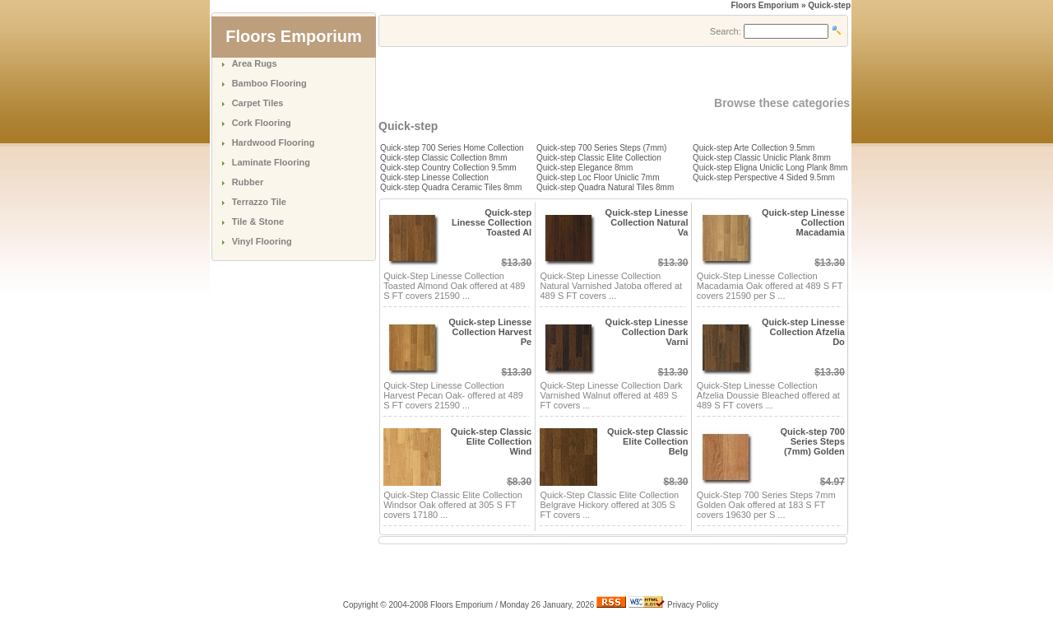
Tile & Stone (258, 221)
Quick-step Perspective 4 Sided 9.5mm (764, 177)
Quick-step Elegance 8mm (584, 167)
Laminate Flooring (271, 162)
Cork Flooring (261, 123)
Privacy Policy (692, 604)
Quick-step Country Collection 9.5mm (448, 167)
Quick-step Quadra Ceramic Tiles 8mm (451, 187)
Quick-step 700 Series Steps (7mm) (601, 147)
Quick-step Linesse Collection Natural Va (647, 222)
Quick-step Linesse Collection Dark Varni (647, 332)
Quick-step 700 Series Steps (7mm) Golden (813, 441)
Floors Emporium (765, 5)
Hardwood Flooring (273, 142)
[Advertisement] (570, 71)
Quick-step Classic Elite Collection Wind (491, 441)
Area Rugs (254, 63)
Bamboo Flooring (269, 83)
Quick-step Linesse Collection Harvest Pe (489, 332)
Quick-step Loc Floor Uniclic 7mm (597, 177)
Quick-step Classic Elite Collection (598, 157)
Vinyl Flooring (262, 241)
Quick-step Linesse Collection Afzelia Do (803, 332)
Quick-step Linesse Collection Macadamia (803, 222)
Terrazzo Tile (259, 202)
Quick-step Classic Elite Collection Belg (647, 441)
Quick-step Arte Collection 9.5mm (753, 147)
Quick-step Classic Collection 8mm (444, 157)
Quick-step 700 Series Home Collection (452, 147)
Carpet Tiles (258, 103)
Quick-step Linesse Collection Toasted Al (491, 222)
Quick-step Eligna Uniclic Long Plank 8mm (770, 167)
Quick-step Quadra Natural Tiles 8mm (605, 187)
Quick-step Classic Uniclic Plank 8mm (762, 157)
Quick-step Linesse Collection (434, 177)
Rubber (248, 182)
